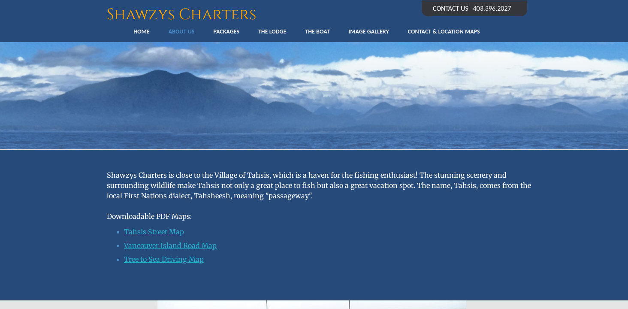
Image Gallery (369, 31)
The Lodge (272, 31)
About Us (182, 31)
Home (141, 31)
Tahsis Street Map (154, 231)
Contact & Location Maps (444, 31)
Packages (226, 31)
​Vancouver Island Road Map (170, 245)
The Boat (317, 31)
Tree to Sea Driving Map (164, 259)
